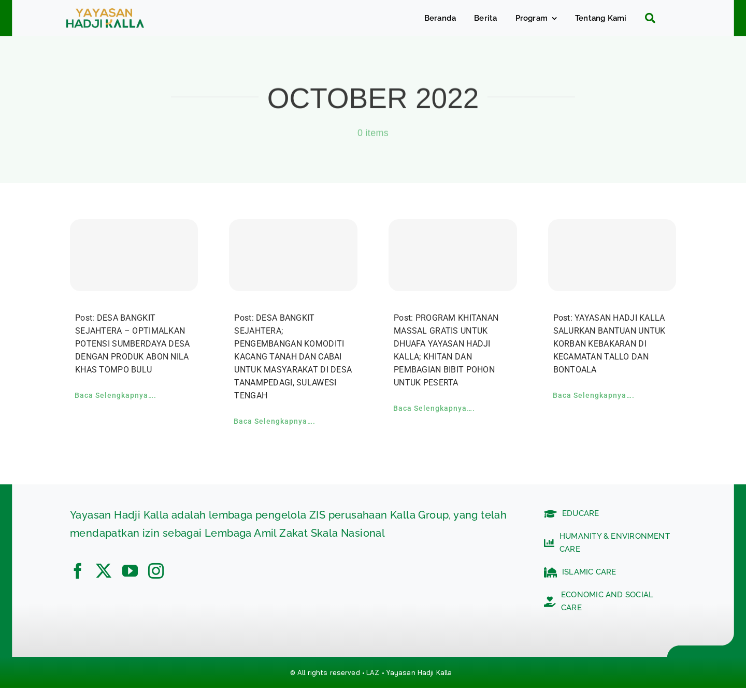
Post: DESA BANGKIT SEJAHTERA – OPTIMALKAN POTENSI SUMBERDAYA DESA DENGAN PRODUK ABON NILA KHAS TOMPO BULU (132, 344)
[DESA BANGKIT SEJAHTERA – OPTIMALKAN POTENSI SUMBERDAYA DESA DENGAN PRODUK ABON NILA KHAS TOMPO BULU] (134, 255)
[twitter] (103, 571)
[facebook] (77, 571)
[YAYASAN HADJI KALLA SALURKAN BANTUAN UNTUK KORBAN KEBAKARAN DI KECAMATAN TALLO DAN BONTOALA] (612, 255)
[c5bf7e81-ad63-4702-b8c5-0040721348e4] (105, 13)
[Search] (646, 18)
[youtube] (130, 571)
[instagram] (156, 571)
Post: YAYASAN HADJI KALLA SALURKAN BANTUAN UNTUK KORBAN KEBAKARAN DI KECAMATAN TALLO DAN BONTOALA (609, 344)
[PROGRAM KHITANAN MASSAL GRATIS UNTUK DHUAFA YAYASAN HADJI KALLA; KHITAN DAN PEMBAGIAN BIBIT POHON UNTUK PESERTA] (453, 255)
